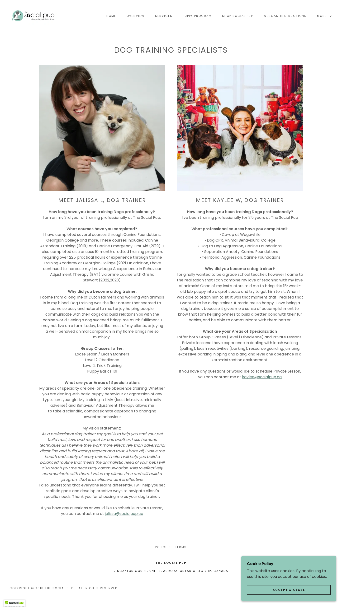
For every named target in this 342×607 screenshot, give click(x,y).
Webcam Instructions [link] (285, 16)
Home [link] (111, 16)
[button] (323, 16)
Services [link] (163, 16)
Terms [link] (181, 547)
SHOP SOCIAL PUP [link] (237, 16)
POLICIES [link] (163, 547)
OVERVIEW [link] (136, 16)
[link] (33, 15)
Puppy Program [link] (197, 16)
